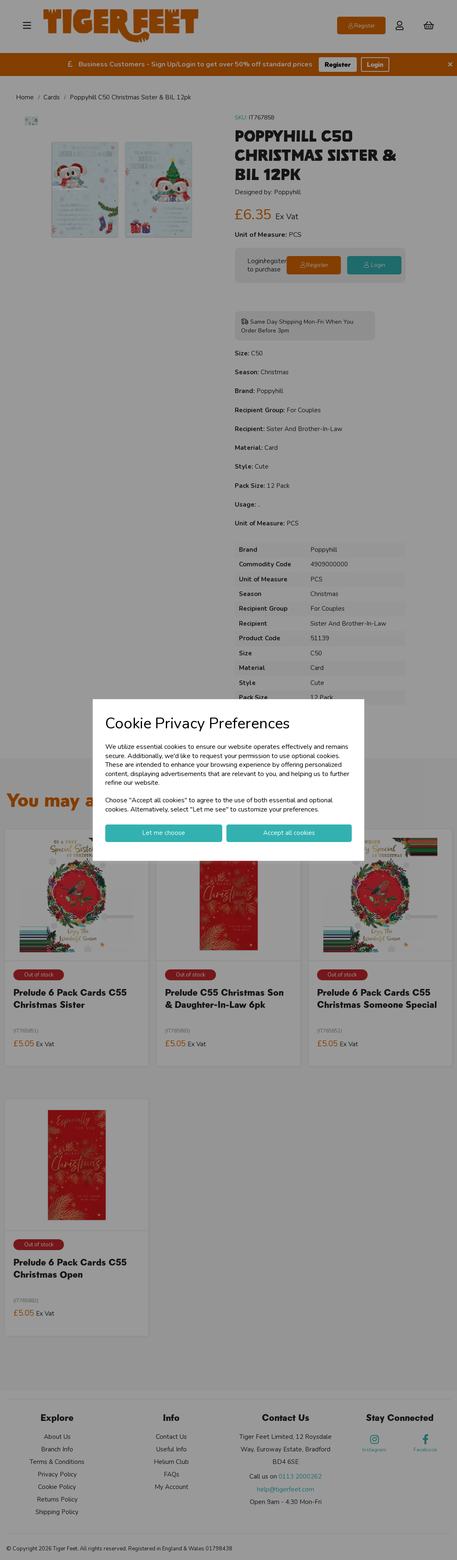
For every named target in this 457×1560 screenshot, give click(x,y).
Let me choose (163, 833)
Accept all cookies (289, 833)
